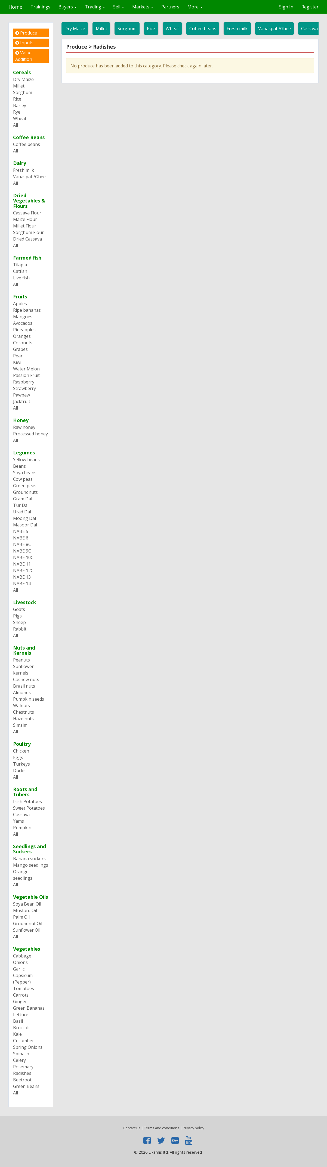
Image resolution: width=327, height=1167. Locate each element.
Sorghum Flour (28, 232)
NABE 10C (23, 557)
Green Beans (26, 1086)
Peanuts (21, 660)
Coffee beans (202, 29)
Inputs (24, 43)
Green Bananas (29, 1008)
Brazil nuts (24, 686)
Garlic (18, 969)
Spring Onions (27, 1047)
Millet (101, 29)
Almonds (22, 692)
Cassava (21, 814)
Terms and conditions (161, 1127)
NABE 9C (22, 551)
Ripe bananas (27, 310)
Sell (118, 7)
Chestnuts (23, 712)
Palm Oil (21, 917)
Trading (95, 7)
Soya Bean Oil (27, 904)
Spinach (21, 1054)
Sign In (286, 7)
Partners (170, 7)
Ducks (19, 770)
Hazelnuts (23, 719)
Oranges (22, 336)
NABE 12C (23, 570)
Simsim (20, 725)
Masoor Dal (25, 525)
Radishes (22, 1073)
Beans (19, 466)
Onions (20, 962)
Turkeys (21, 764)
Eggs (18, 757)
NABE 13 (22, 577)
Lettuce (20, 1015)
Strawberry (24, 388)
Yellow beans (26, 460)
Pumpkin (22, 828)
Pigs (17, 616)
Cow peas (23, 479)
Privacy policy (193, 1127)
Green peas (24, 486)
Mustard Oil (25, 910)
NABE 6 (20, 538)
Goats (19, 609)
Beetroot (22, 1080)
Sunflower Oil (26, 930)
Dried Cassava (27, 239)
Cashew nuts (26, 679)
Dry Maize (74, 29)
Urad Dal (22, 512)
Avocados (22, 323)
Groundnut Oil (27, 923)
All (15, 125)
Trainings (40, 7)
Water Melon (26, 369)
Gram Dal (22, 499)
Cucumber (23, 1041)
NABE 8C (22, 544)
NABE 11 (22, 564)
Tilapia (20, 265)
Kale (17, 1034)
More (194, 7)
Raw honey (24, 427)
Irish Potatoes (27, 801)
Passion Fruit (26, 375)
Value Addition (23, 56)
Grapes (20, 349)
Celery (19, 1060)
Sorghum (127, 29)
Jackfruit (21, 401)
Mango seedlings (30, 865)
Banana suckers (29, 859)
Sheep (19, 622)
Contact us (131, 1127)
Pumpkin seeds (28, 699)
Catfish (20, 271)
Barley (19, 105)
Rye (16, 112)
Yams (18, 821)
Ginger (20, 1001)
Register (310, 7)
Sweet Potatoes (29, 808)
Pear (18, 356)
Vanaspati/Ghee (274, 29)
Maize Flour (25, 219)
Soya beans (24, 473)
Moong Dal (24, 518)
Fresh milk (237, 29)
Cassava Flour (27, 213)
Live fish (21, 278)
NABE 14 (22, 583)
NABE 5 (20, 531)
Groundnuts (25, 492)
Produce (26, 33)
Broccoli (21, 1028)
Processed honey (30, 434)
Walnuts (21, 706)
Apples (20, 304)
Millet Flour (24, 226)
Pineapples (24, 330)
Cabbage (22, 956)
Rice (151, 29)
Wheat (172, 29)
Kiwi (17, 362)
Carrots (21, 995)
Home (15, 7)
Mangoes (22, 317)
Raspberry (23, 382)
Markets (142, 7)
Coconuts (22, 343)
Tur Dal (21, 505)
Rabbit (19, 629)
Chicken (21, 751)
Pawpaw (21, 395)
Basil (18, 1021)
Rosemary (23, 1067)
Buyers (67, 7)
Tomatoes (23, 988)
